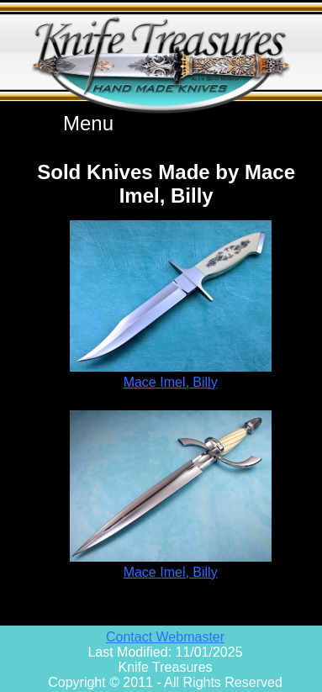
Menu (88, 123)
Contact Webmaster (165, 637)
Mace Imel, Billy (171, 382)
